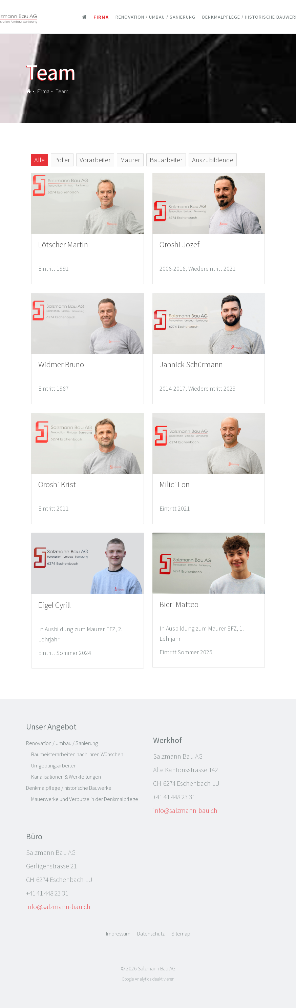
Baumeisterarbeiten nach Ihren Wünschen (77, 754)
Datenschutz (151, 933)
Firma (101, 17)
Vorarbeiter (95, 160)
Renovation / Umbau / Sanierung (155, 17)
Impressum (118, 933)
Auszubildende (212, 160)
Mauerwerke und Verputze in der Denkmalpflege (84, 799)
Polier (62, 160)
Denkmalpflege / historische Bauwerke (68, 787)
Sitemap (180, 933)
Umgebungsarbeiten (54, 765)
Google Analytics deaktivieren (148, 979)
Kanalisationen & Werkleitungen (66, 776)
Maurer (130, 160)
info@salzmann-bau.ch (185, 810)
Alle (39, 160)
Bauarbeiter (166, 160)
